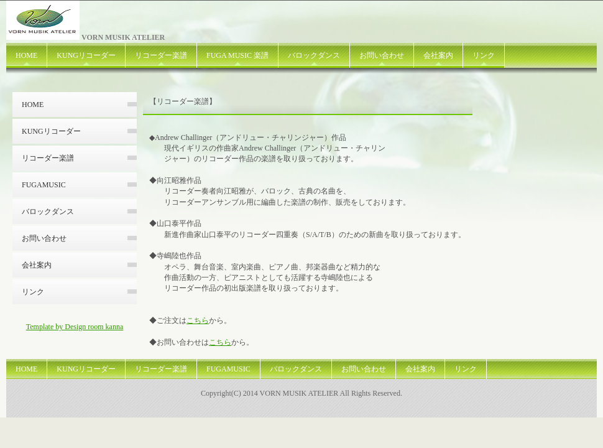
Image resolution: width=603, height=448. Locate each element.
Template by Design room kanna (74, 326)
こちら (197, 320)
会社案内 (438, 55)
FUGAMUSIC (44, 184)
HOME (26, 55)
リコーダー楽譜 (161, 55)
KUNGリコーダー (86, 55)
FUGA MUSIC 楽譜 (237, 55)
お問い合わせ (381, 55)
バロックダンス (314, 55)
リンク (483, 55)
